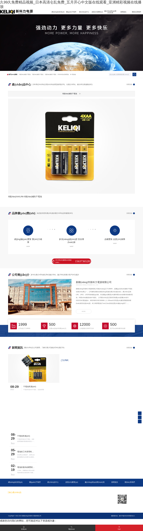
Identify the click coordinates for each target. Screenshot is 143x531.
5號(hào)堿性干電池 (24, 74)
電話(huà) (71, 527)
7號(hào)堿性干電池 (37, 74)
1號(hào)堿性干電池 (50, 74)
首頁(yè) (24, 527)
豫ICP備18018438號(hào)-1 (127, 516)
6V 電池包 (73, 74)
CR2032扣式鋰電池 (63, 74)
